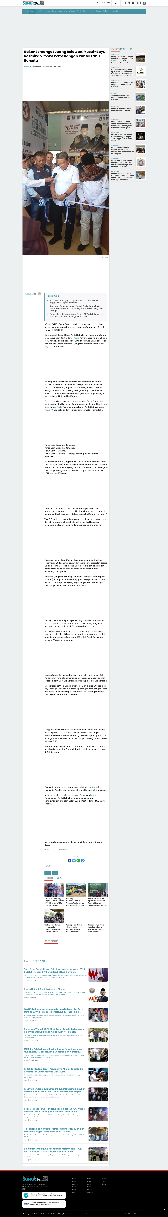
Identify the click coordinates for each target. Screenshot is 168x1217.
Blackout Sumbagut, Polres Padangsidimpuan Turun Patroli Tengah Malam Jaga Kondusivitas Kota (53, 1150)
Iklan (79, 1214)
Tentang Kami (28, 1214)
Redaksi (37, 1214)
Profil (79, 11)
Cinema (105, 1179)
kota (26, 1080)
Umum (98, 11)
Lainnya (106, 11)
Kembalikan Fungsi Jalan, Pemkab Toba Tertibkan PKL (122, 109)
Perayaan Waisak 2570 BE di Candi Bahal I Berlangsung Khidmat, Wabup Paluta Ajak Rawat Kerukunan (54, 1030)
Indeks (115, 11)
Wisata (72, 11)
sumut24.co (133, 1214)
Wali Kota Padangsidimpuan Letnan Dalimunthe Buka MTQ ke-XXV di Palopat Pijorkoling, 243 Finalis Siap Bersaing (53, 1012)
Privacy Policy (62, 1214)
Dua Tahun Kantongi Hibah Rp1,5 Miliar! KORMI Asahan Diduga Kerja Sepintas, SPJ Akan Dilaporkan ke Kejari (121, 72)
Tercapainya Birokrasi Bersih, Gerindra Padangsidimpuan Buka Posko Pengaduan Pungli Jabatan (97, 930)
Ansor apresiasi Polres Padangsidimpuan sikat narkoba (120, 97)
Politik (40, 11)
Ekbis (54, 11)
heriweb (143, 1214)
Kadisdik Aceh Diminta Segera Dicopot (45, 989)
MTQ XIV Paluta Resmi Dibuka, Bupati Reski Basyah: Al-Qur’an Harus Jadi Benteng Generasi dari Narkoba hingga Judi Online (54, 1051)
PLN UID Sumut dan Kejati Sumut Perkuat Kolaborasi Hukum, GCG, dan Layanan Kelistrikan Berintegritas (121, 124)
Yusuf (55, 873)
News (32, 11)
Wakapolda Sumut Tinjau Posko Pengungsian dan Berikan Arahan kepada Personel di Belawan (52, 930)
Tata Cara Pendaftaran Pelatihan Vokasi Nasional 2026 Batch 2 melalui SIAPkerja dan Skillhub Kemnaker (54, 970)
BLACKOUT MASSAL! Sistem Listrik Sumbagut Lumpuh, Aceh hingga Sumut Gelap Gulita (121, 137)
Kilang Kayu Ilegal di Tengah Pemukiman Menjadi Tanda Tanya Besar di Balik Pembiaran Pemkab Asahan (122, 59)
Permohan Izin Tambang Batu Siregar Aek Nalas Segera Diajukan (123, 84)
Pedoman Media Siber (49, 1214)
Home (25, 11)
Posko (76, 338)
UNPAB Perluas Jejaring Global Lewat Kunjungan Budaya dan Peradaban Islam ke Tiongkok (123, 150)
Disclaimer (72, 1214)
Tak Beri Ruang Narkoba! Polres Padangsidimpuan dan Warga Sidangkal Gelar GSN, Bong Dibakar (54, 1130)
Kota (60, 11)
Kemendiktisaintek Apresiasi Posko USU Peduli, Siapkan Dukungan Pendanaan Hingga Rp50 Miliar (75, 315)
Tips (103, 1181)
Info (65, 11)
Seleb (85, 11)
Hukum (47, 11)
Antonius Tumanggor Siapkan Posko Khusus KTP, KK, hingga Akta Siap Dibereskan (74, 301)
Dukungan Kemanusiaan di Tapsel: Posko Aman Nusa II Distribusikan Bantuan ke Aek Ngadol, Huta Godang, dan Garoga (76, 308)
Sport (92, 11)
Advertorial (91, 1192)
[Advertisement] (84, 31)
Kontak (84, 1214)
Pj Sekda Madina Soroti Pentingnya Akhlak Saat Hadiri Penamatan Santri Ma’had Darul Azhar (53, 1070)
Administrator (29, 67)
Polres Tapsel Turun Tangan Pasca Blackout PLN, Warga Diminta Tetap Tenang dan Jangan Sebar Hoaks (54, 1110)
